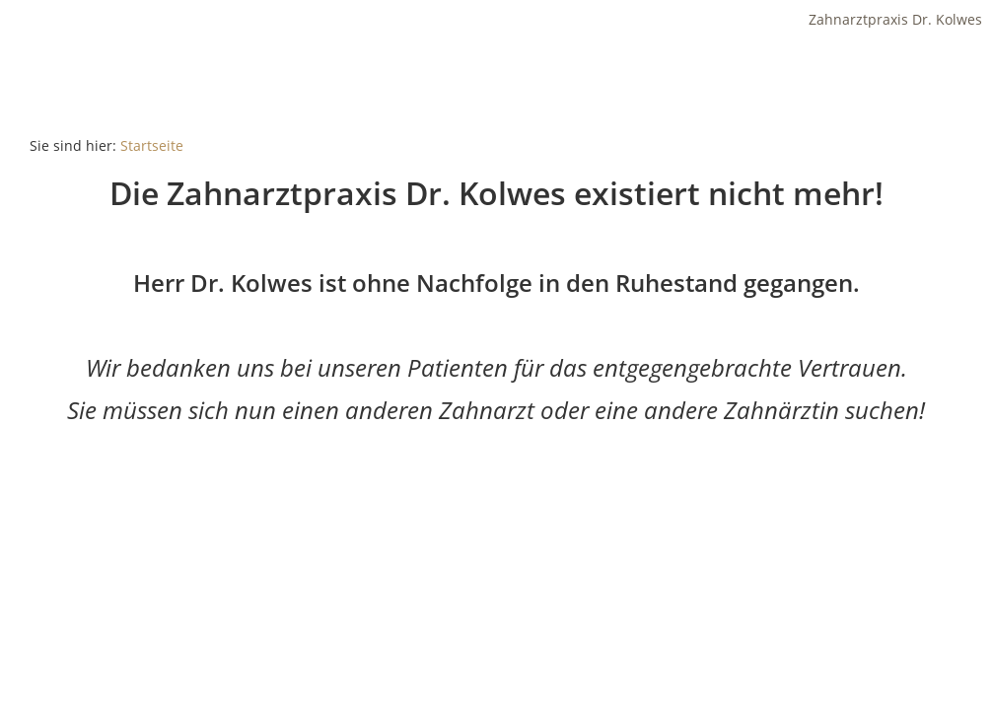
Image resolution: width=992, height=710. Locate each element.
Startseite (151, 145)
